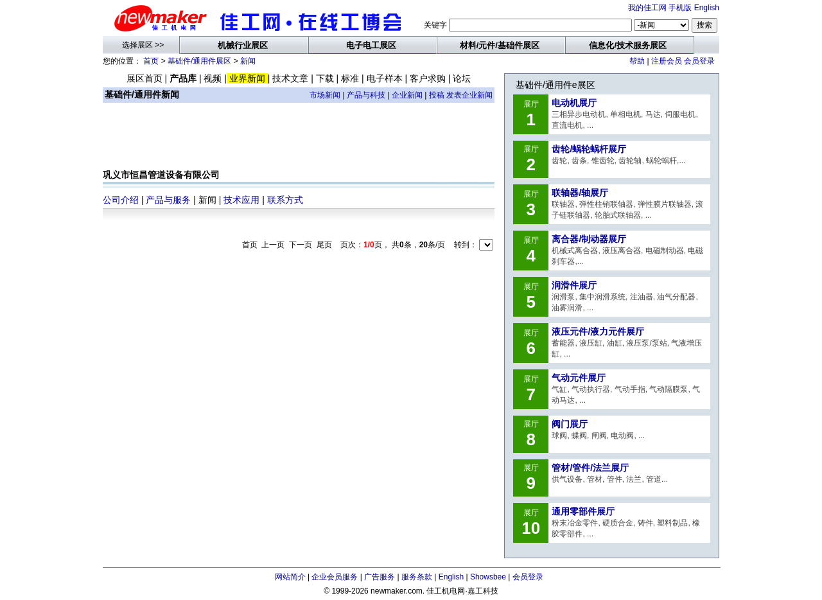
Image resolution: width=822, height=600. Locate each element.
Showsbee (488, 576)
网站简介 (290, 576)
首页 (151, 61)
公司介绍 (121, 200)
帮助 (637, 61)
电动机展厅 (574, 103)
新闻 (248, 61)
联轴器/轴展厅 (580, 193)
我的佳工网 (647, 7)
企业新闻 (407, 95)
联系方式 (285, 200)
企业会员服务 (334, 576)
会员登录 (699, 61)
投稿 (436, 95)
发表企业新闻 (469, 95)
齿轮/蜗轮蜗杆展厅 (589, 149)
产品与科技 (366, 95)
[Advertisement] (298, 138)
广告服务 (379, 576)
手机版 (680, 7)
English (706, 7)
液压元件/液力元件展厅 (598, 331)
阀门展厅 (570, 424)
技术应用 (241, 200)
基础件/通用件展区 (199, 61)
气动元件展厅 (579, 378)
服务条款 (416, 576)
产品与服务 (168, 200)
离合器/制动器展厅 (589, 239)
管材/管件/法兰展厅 (590, 468)
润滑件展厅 (574, 285)
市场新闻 (325, 95)
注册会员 (666, 61)
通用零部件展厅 (583, 511)
